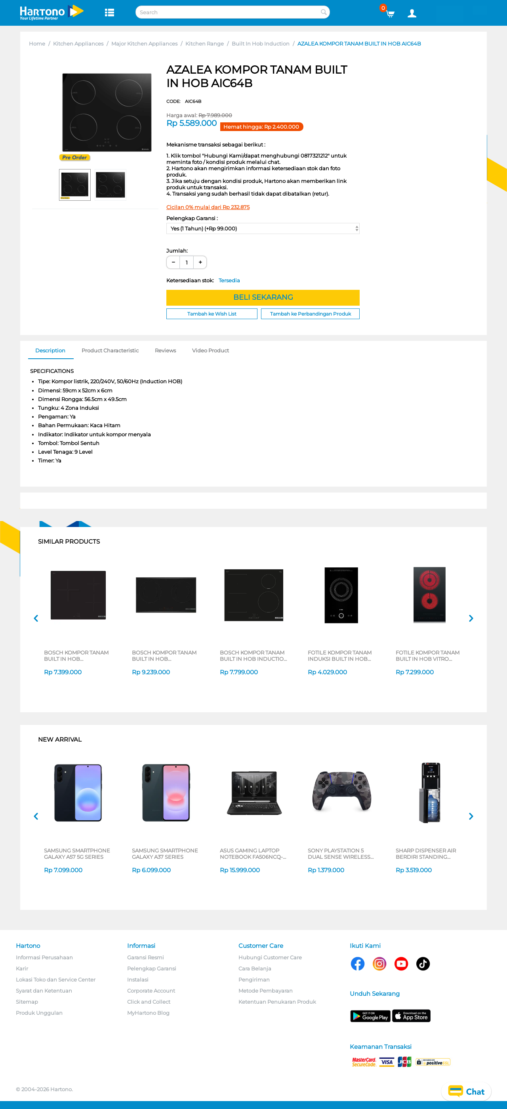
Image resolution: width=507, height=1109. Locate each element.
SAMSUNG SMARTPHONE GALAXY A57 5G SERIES (77, 853)
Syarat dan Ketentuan (44, 990)
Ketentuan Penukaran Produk (277, 1002)
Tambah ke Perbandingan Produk (310, 314)
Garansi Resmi (145, 957)
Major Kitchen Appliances (144, 43)
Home (37, 43)
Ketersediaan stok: (203, 280)
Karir (22, 968)
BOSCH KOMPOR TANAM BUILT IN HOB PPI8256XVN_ (164, 655)
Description (50, 350)
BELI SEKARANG (263, 297)
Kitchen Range (204, 43)
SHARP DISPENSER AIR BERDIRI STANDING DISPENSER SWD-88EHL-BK (429, 853)
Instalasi (138, 979)
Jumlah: (177, 250)
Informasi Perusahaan (44, 957)
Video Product (210, 350)
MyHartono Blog (148, 1013)
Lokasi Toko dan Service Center (55, 979)
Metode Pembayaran (265, 990)
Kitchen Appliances (78, 43)
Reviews (165, 350)
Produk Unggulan (39, 1013)
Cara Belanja (254, 968)
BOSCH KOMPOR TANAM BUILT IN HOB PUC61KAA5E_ (76, 655)
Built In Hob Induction (261, 43)
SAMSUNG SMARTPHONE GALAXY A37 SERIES (165, 853)
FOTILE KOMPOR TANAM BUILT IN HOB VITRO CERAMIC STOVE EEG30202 (427, 655)
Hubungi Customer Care (270, 957)
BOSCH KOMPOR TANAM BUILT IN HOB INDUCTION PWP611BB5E (254, 655)
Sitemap (27, 1002)
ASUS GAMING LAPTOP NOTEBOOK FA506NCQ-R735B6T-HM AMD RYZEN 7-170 (253, 853)
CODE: (183, 101)
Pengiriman (254, 979)
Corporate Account (151, 990)
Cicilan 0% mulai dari (208, 207)
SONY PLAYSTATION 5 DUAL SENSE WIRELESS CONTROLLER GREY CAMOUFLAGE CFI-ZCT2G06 (339, 853)
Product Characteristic (110, 350)
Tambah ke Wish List (211, 314)
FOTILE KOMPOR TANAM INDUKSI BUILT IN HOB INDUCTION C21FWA (340, 655)
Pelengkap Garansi (151, 968)
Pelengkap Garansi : (192, 218)
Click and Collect (148, 1002)
